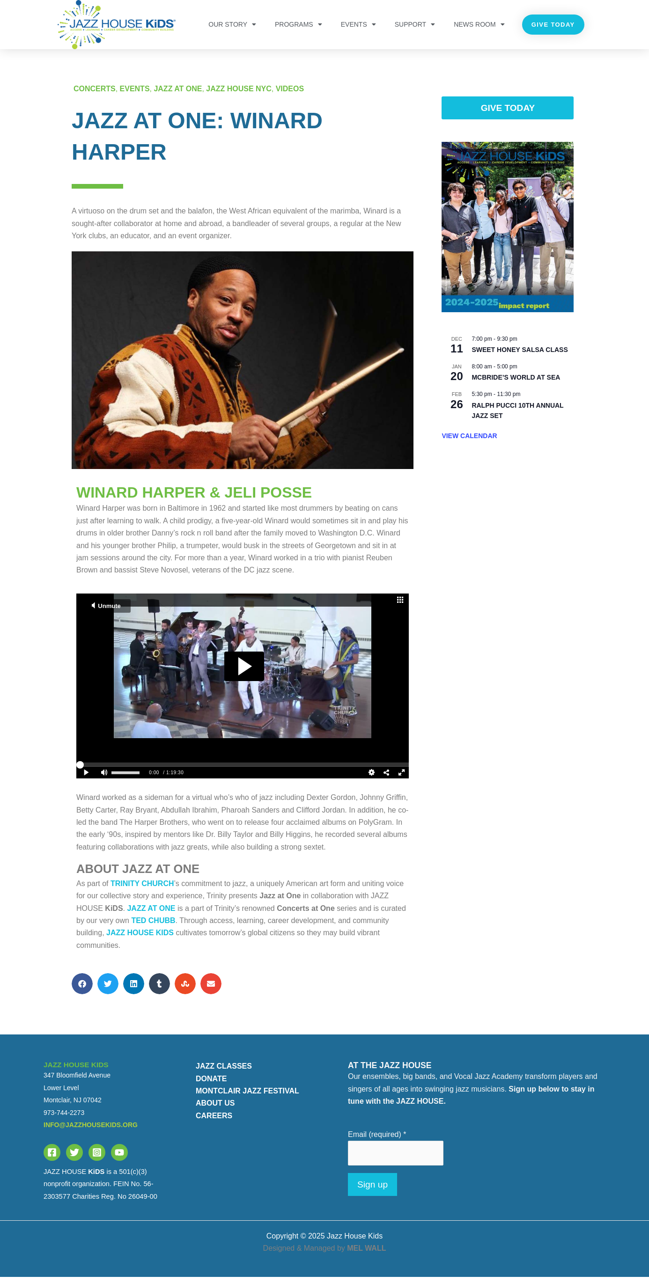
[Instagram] (96, 1158)
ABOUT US (215, 1109)
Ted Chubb (153, 927)
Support (415, 24)
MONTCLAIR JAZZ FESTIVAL (247, 1096)
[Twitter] (74, 1158)
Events (358, 24)
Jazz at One (151, 914)
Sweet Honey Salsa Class (520, 355)
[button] (82, 989)
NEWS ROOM (479, 24)
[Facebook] (52, 1158)
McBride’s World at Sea (516, 383)
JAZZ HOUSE (140, 939)
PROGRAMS (298, 24)
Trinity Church (142, 889)
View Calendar (469, 442)
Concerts (95, 95)
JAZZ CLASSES (224, 1072)
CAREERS (214, 1121)
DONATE (211, 1084)
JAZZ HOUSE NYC (239, 95)
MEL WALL (366, 1254)
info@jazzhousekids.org (91, 1130)
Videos (290, 95)
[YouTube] (119, 1158)
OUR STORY (232, 24)
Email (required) (377, 1140)
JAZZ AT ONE (178, 95)
